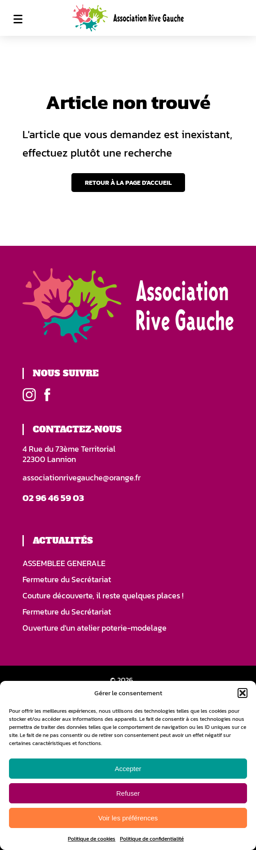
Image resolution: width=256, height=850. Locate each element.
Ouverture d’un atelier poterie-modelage (94, 628)
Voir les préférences (128, 818)
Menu (17, 19)
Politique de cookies (91, 839)
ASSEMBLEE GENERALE (64, 563)
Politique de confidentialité (152, 839)
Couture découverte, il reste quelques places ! (103, 596)
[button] (242, 693)
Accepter (128, 768)
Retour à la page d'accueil (128, 182)
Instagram (29, 394)
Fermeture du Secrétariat (66, 579)
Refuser (128, 793)
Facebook (47, 394)
